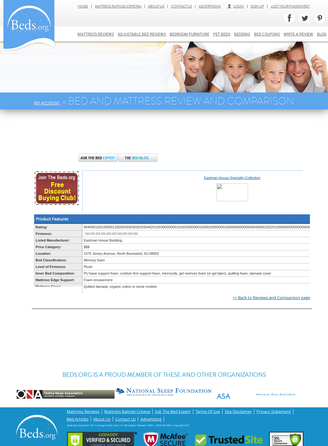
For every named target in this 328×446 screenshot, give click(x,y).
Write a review (298, 33)
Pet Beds (221, 33)
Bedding (242, 33)
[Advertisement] (135, 134)
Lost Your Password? (290, 6)
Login (235, 6)
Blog (321, 33)
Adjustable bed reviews (142, 33)
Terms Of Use (207, 411)
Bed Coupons (267, 33)
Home (83, 6)
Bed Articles (77, 418)
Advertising (210, 6)
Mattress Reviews (95, 33)
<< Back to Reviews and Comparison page (271, 297)
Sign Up (257, 6)
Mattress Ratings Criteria (118, 6)
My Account (47, 103)
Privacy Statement (274, 411)
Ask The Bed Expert (173, 411)
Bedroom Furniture (189, 33)
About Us (156, 6)
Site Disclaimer (238, 411)
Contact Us (181, 6)
